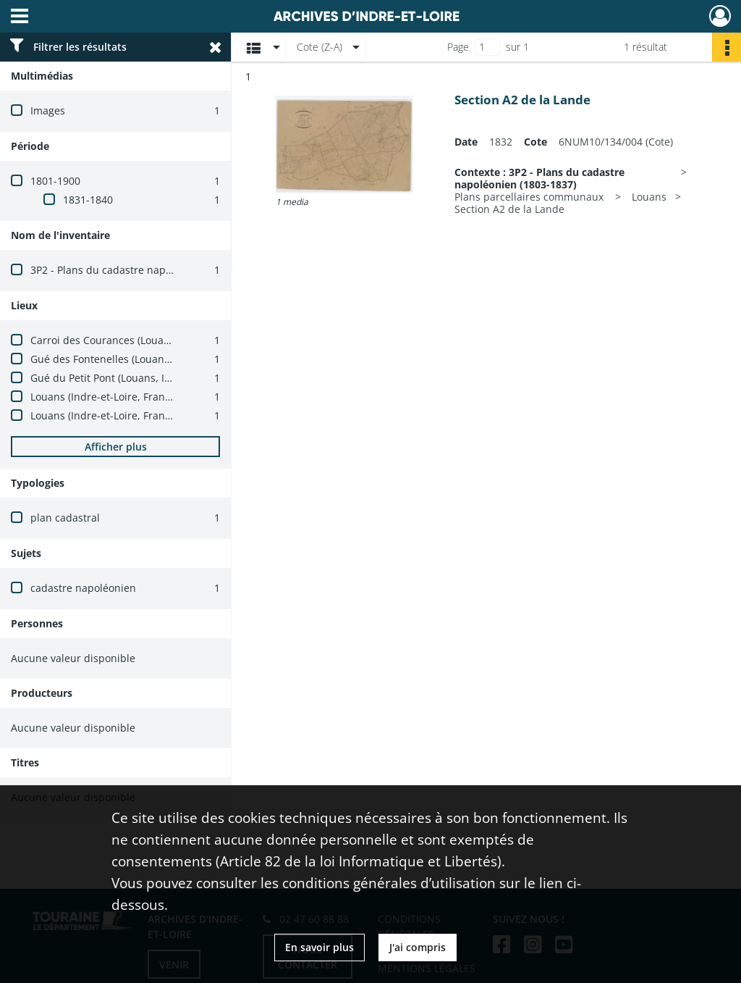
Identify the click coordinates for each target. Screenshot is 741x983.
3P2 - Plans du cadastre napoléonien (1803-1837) (148, 270)
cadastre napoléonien (83, 588)
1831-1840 (88, 199)
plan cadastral (65, 517)
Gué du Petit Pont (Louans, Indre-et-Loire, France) (149, 378)
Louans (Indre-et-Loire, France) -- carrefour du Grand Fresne (176, 415)
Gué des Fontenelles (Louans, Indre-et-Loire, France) (156, 359)
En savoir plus (319, 947)
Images (47, 110)
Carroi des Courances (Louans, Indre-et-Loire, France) (159, 340)
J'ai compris (417, 947)
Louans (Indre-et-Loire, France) (104, 396)
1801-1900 (55, 181)
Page (458, 47)
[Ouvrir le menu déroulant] (19, 17)
